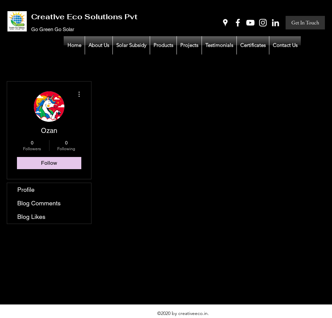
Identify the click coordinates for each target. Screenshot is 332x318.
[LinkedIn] (275, 23)
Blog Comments (39, 203)
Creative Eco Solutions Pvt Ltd (92, 16)
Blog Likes (31, 216)
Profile (26, 189)
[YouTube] (250, 23)
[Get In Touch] (305, 22)
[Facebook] (238, 23)
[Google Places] (225, 23)
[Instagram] (263, 23)
